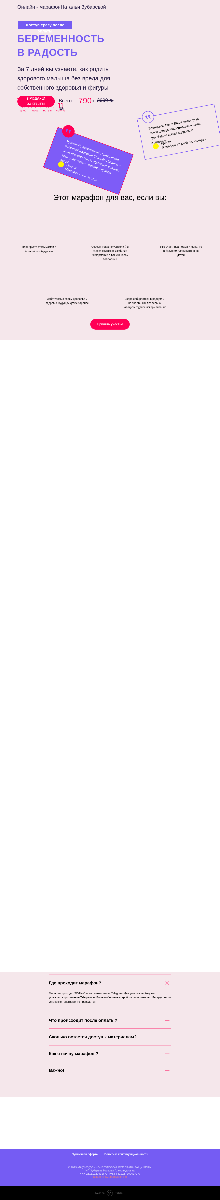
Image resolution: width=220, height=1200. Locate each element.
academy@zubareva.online (110, 1176)
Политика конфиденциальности (126, 1154)
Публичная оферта (85, 1154)
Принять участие (110, 324)
